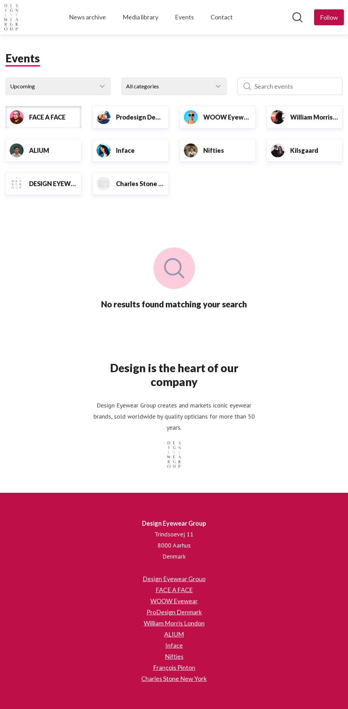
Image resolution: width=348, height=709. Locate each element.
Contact (222, 17)
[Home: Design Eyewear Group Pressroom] (11, 17)
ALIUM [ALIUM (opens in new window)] (174, 634)
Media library (140, 17)
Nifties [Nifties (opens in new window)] (174, 656)
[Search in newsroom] (297, 17)
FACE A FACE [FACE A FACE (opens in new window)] (174, 590)
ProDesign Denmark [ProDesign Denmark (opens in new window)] (174, 612)
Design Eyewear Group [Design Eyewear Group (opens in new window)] (174, 579)
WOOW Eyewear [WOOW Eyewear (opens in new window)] (174, 601)
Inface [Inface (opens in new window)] (174, 645)
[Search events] (290, 86)
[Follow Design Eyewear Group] (329, 17)
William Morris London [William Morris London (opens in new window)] (174, 623)
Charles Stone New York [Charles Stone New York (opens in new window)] (174, 678)
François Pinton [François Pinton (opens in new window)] (174, 667)
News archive (87, 17)
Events (184, 17)
